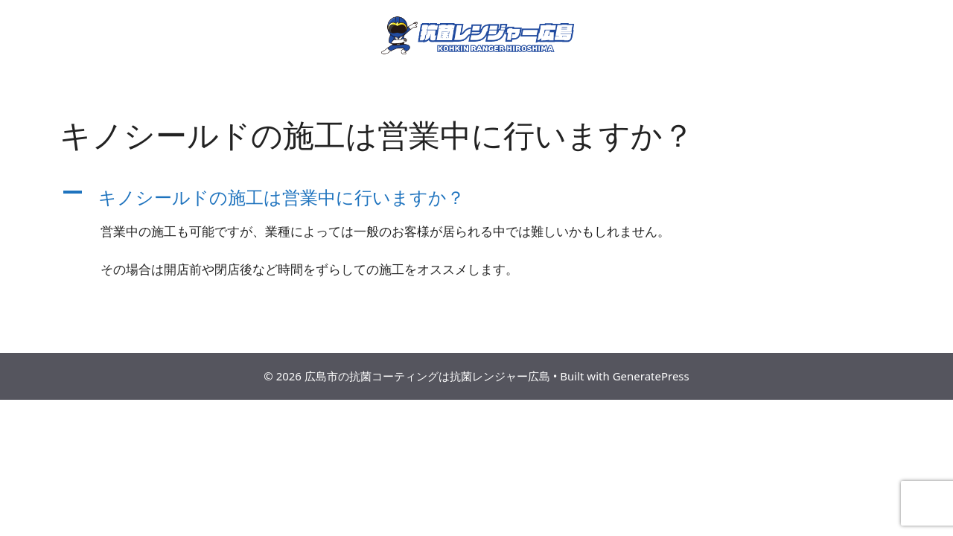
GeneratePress (651, 375)
